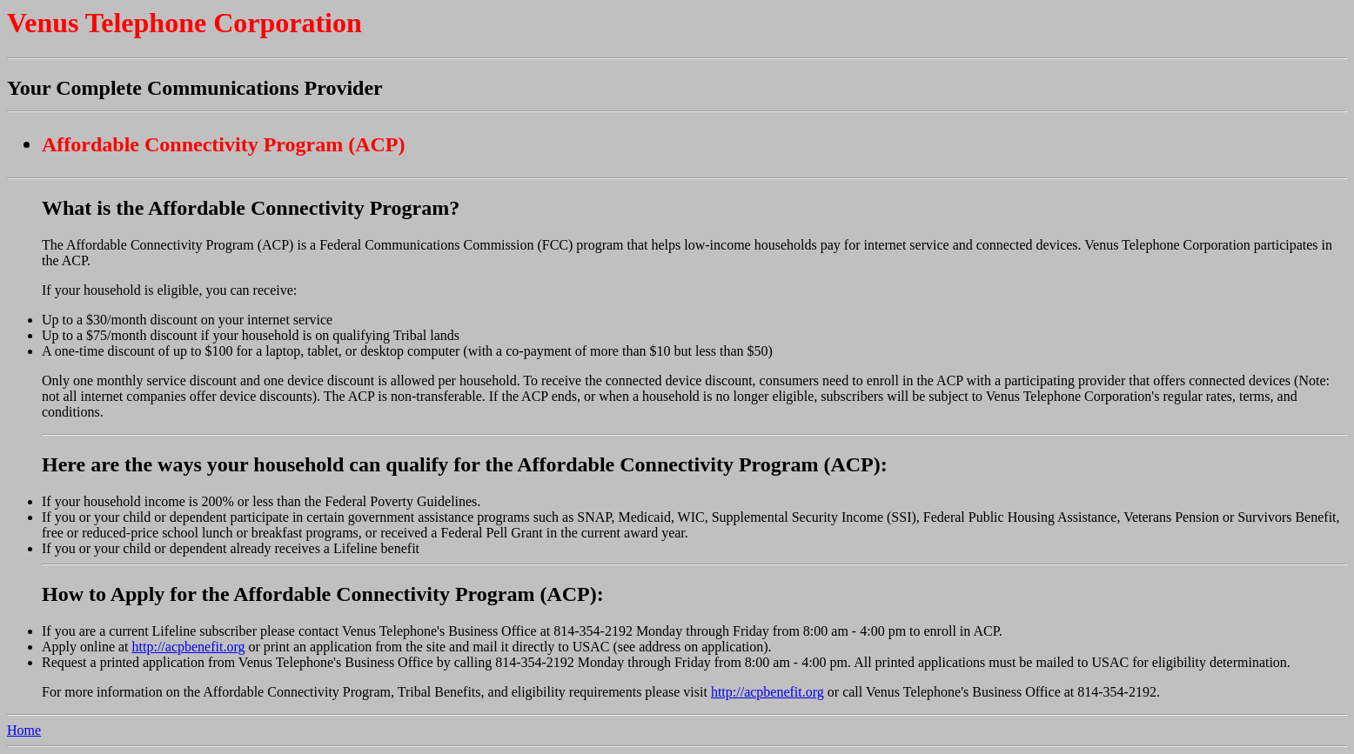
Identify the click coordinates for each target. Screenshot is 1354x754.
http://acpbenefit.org (188, 646)
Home (24, 730)
